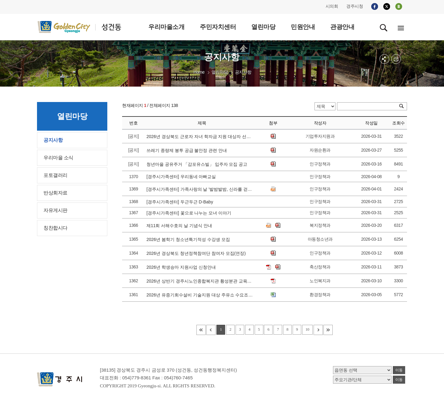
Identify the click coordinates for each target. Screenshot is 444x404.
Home (199, 72)
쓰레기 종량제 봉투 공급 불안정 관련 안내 (187, 150)
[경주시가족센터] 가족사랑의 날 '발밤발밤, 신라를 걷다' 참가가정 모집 (199, 189)
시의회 (332, 6)
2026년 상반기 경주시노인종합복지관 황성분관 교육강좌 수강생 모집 (199, 281)
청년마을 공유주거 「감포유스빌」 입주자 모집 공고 (198, 164)
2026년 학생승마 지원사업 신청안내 (182, 267)
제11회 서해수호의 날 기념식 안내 (180, 225)
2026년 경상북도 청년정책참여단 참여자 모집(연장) (197, 253)
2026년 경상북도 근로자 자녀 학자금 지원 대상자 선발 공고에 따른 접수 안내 (199, 136)
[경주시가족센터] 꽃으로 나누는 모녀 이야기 (190, 212)
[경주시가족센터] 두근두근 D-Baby (181, 201)
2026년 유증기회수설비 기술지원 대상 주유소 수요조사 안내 (199, 294)
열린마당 (220, 72)
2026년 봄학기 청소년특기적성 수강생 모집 (189, 239)
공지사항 (243, 72)
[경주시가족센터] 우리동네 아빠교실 (182, 176)
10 (307, 329)
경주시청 (354, 6)
